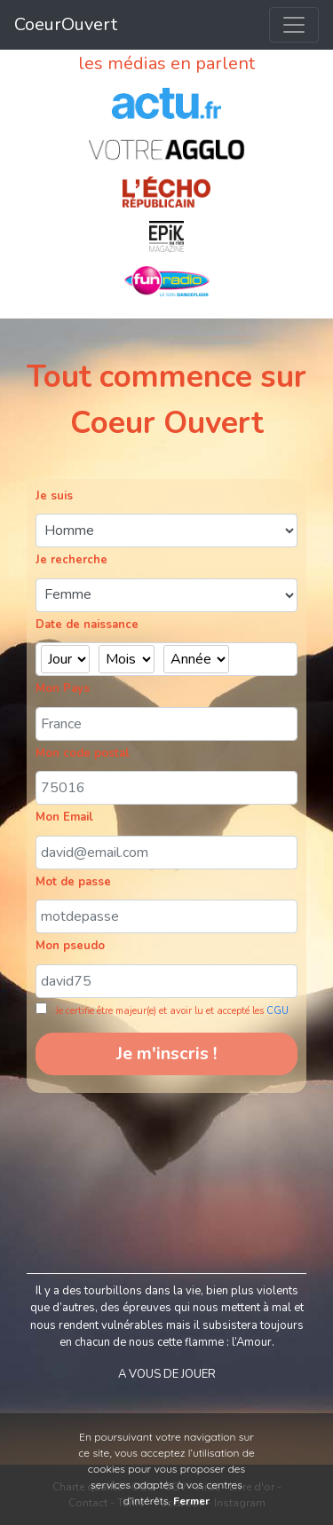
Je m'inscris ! (166, 1053)
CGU (277, 1011)
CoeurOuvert (65, 24)
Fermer (191, 1501)
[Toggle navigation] (294, 25)
